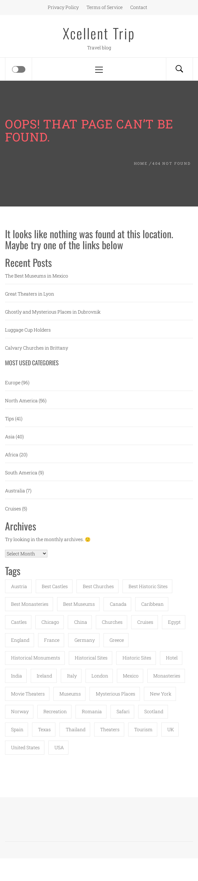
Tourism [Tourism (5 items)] (143, 729)
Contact (138, 7)
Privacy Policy (63, 7)
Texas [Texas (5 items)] (44, 729)
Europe (12, 382)
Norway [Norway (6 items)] (20, 711)
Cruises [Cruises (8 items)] (145, 622)
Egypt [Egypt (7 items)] (174, 622)
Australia (15, 490)
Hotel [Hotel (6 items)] (172, 657)
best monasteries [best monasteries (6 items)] (29, 604)
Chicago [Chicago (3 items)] (50, 622)
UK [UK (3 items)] (170, 729)
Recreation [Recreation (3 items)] (55, 711)
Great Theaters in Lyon (29, 294)
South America (21, 472)
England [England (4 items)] (20, 640)
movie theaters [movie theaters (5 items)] (28, 694)
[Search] (179, 69)
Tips (9, 418)
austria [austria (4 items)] (19, 586)
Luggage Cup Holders (28, 330)
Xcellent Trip (99, 33)
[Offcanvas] (18, 69)
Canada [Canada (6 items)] (118, 604)
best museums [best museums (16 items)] (79, 604)
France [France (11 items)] (51, 640)
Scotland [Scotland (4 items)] (153, 711)
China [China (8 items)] (80, 622)
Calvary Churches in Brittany (36, 348)
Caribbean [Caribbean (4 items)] (152, 604)
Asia (10, 436)
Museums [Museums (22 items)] (70, 694)
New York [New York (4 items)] (160, 694)
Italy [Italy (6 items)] (72, 676)
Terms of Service (104, 7)
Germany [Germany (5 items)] (84, 640)
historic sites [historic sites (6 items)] (137, 657)
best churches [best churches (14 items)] (98, 586)
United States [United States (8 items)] (25, 747)
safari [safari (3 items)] (123, 711)
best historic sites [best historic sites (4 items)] (148, 586)
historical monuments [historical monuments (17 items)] (35, 657)
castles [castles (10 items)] (19, 622)
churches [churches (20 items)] (112, 622)
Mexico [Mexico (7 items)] (131, 676)
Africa (11, 454)
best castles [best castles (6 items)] (55, 586)
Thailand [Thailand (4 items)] (75, 729)
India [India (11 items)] (16, 676)
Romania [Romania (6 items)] (92, 711)
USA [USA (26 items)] (59, 747)
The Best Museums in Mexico (36, 276)
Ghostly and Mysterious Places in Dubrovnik (53, 312)
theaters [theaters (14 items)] (110, 729)
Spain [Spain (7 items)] (17, 729)
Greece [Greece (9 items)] (117, 640)
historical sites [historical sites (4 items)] (91, 657)
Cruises (13, 508)
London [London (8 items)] (99, 676)
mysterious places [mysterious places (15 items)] (115, 694)
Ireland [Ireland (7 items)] (44, 676)
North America (21, 400)
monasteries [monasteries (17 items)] (166, 676)
